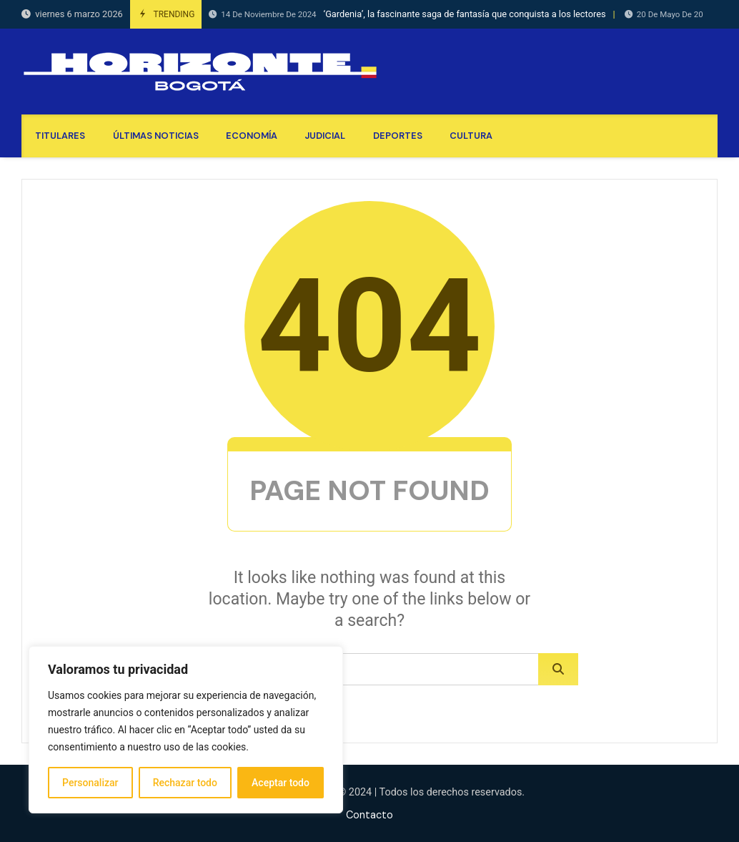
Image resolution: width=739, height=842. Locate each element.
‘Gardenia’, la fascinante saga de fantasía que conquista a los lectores (407, 15)
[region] (186, 729)
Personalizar (90, 782)
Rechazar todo (185, 782)
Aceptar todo (280, 782)
